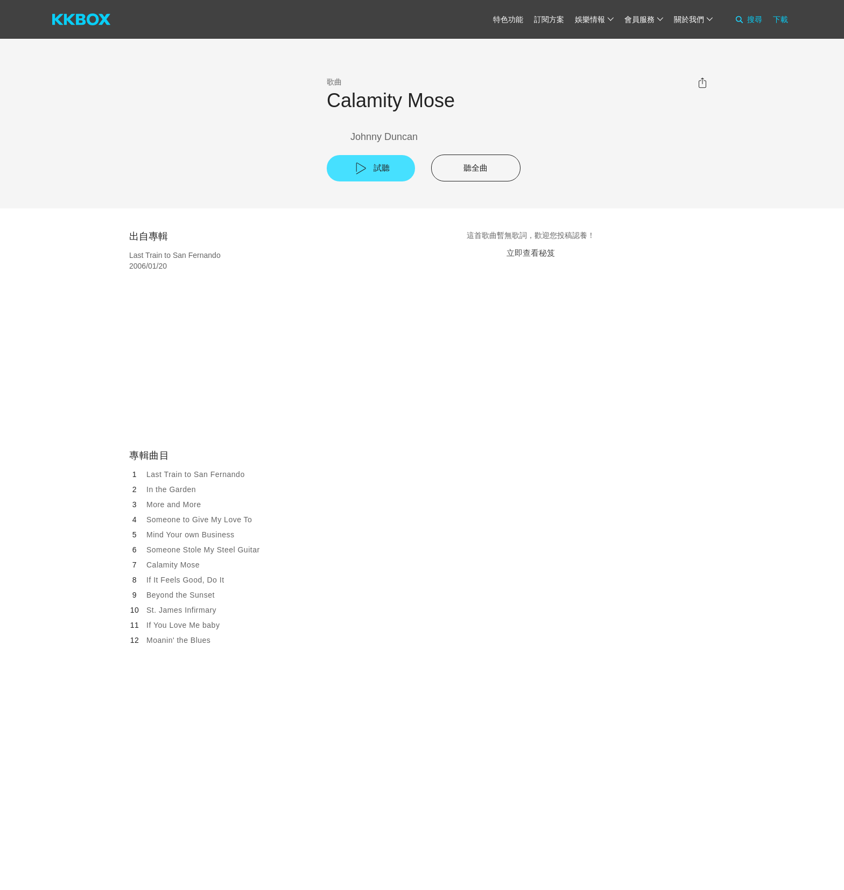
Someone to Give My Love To (199, 519)
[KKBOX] (81, 19)
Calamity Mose (173, 564)
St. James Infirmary (181, 610)
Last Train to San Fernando (195, 474)
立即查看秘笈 (531, 252)
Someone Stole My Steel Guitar (203, 549)
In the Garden (171, 489)
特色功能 (508, 19)
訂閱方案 (549, 19)
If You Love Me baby (183, 625)
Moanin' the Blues (178, 640)
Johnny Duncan (384, 136)
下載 (780, 19)
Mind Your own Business (190, 534)
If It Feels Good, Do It (185, 580)
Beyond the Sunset (180, 595)
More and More (173, 504)
